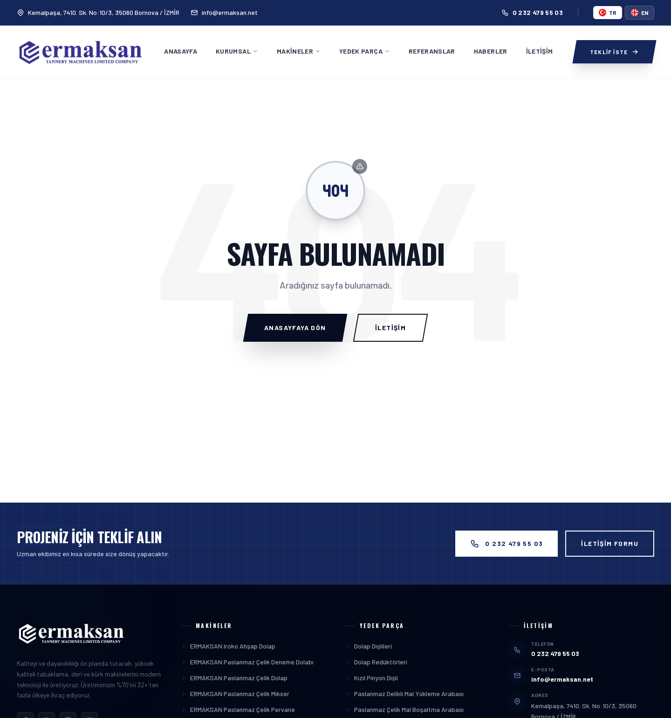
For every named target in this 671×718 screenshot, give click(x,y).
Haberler (490, 51)
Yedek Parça (364, 51)
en (639, 12)
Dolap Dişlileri (368, 646)
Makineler (299, 51)
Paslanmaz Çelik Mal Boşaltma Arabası (404, 709)
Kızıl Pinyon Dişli (371, 678)
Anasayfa (180, 51)
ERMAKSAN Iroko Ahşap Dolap (228, 646)
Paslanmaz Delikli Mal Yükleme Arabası (404, 693)
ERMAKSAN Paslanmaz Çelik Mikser (235, 693)
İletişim (539, 51)
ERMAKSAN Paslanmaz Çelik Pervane (238, 709)
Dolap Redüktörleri (376, 662)
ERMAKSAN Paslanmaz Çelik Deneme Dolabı (247, 662)
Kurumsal (237, 51)
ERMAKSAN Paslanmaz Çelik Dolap (234, 678)
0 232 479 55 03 (532, 12)
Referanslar (432, 51)
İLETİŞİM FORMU (609, 543)
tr (607, 12)
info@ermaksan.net (224, 12)
